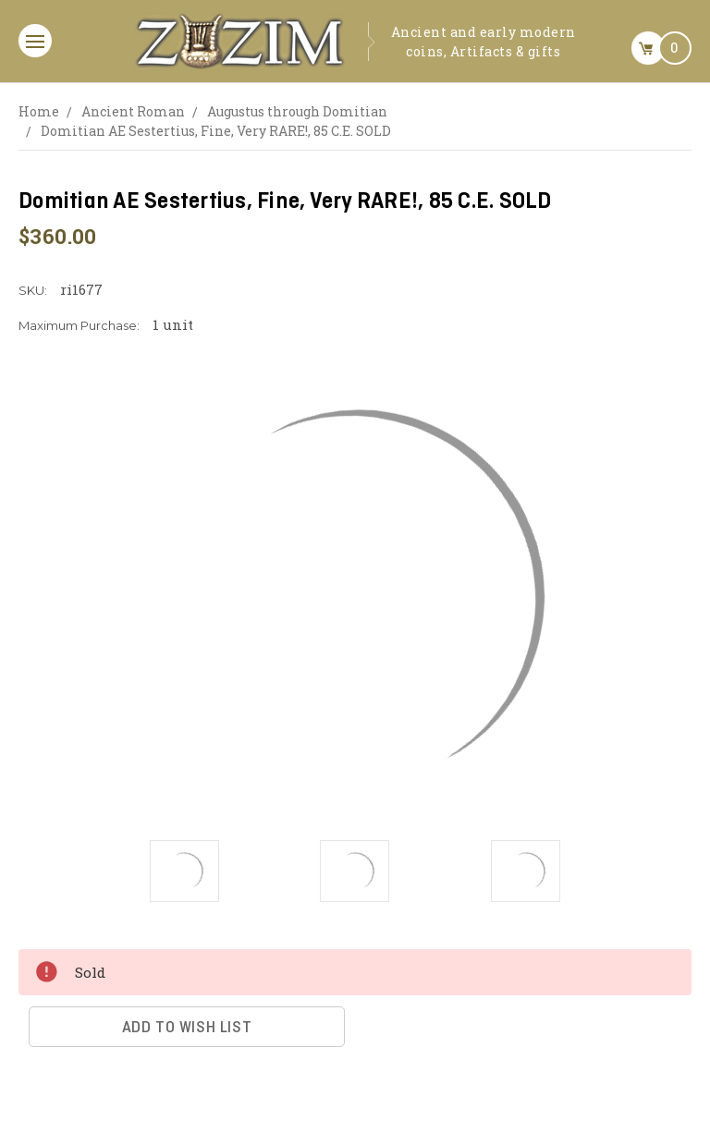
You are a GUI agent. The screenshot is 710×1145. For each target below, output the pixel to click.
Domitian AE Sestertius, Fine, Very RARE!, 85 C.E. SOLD (216, 131)
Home (38, 111)
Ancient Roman (133, 111)
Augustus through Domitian (297, 111)
